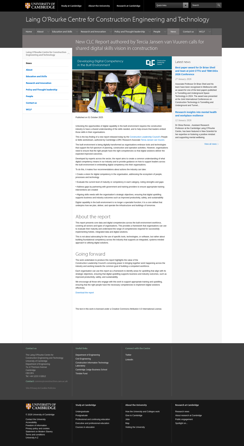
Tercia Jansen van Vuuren (152, 140)
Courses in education (85, 427)
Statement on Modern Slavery (39, 431)
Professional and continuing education (93, 419)
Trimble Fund (81, 373)
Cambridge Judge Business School (91, 369)
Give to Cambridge (133, 415)
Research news (182, 411)
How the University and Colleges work (142, 411)
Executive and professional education (92, 423)
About (40, 31)
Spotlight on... (181, 423)
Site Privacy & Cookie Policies (41, 388)
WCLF (202, 31)
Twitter (128, 355)
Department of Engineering (88, 355)
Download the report (85, 292)
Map (127, 423)
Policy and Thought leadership (130, 31)
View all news (210, 144)
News (173, 31)
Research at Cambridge (128, 5)
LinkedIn (129, 359)
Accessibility (31, 422)
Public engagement (184, 419)
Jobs (127, 419)
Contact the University (36, 419)
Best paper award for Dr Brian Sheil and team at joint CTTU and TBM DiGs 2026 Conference (196, 71)
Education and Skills (62, 31)
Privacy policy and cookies (38, 428)
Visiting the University (135, 427)
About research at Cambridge (188, 415)
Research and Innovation (93, 31)
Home (29, 31)
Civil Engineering (83, 359)
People (157, 31)
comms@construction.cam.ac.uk (51, 381)
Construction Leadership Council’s (145, 137)
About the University (99, 5)
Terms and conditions (35, 434)
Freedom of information (36, 425)
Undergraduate (82, 411)
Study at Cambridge (71, 5)
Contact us (188, 31)
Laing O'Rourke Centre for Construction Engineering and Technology (46, 55)
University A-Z (32, 437)
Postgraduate (82, 415)
